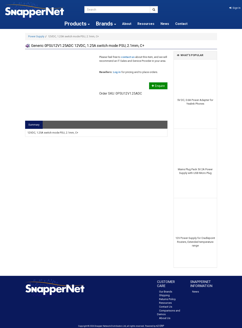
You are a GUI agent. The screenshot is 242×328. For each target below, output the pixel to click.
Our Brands (165, 291)
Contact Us (165, 306)
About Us (164, 318)
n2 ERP (160, 325)
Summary (33, 124)
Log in (117, 72)
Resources (145, 24)
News (165, 24)
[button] (235, 7)
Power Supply (36, 36)
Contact (181, 24)
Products (77, 24)
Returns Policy (167, 299)
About (126, 24)
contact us (128, 57)
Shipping (164, 295)
